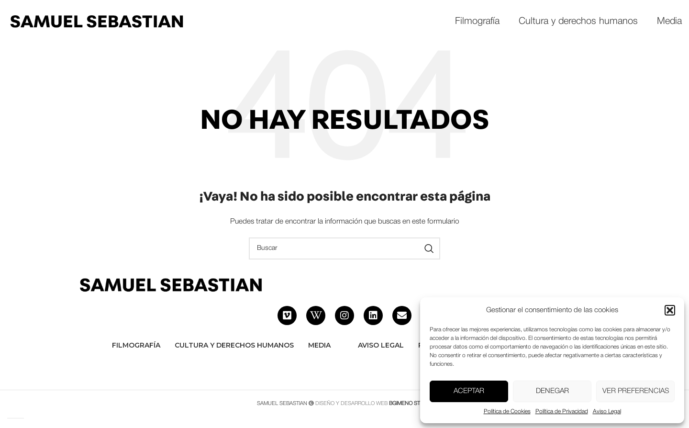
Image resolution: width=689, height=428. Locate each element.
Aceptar (469, 391)
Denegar (552, 391)
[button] (670, 310)
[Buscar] (344, 248)
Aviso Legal (607, 411)
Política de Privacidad (561, 411)
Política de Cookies (507, 411)
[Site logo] (96, 22)
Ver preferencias (635, 391)
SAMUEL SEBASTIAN (282, 403)
